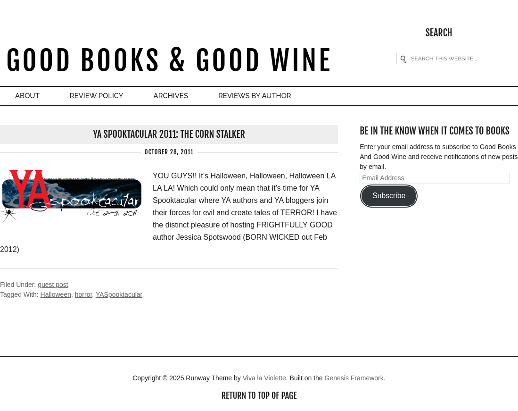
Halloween (56, 294)
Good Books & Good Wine (169, 60)
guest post (53, 284)
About (27, 96)
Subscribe (388, 196)
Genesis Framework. (355, 378)
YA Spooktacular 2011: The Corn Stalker (169, 134)
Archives (171, 96)
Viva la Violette (264, 378)
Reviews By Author (254, 96)
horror (83, 294)
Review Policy (96, 96)
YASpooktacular (119, 294)
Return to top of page (259, 395)
